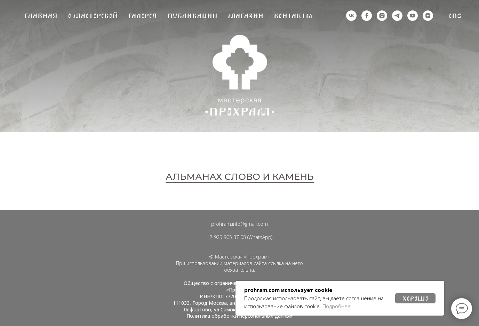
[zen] (428, 15)
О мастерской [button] (93, 15)
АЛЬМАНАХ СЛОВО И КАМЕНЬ (240, 176)
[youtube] (412, 15)
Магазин (245, 15)
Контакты (293, 15)
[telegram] (397, 15)
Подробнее (336, 306)
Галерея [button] (142, 15)
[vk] (351, 15)
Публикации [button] (192, 15)
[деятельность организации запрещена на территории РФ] (366, 15)
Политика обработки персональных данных (239, 315)
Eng (455, 15)
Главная (40, 15)
